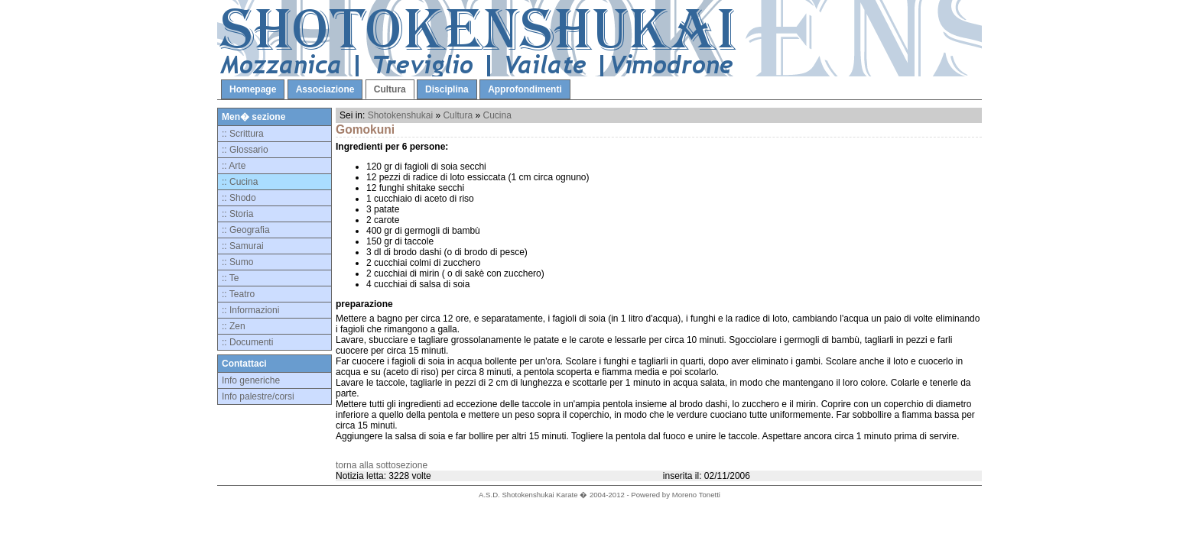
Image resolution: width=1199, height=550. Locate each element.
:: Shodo (239, 197)
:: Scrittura (243, 133)
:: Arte (233, 165)
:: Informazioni (250, 310)
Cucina (497, 115)
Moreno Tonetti (696, 494)
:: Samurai (243, 246)
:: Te (230, 278)
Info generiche (251, 380)
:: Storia (237, 214)
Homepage (252, 89)
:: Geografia (246, 230)
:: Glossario (245, 149)
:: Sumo (237, 262)
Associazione (325, 89)
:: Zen (233, 326)
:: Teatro (238, 294)
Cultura (390, 89)
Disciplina (447, 89)
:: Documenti (247, 342)
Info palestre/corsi (258, 396)
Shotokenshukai (400, 115)
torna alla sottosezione (381, 465)
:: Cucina (240, 181)
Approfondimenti (525, 89)
